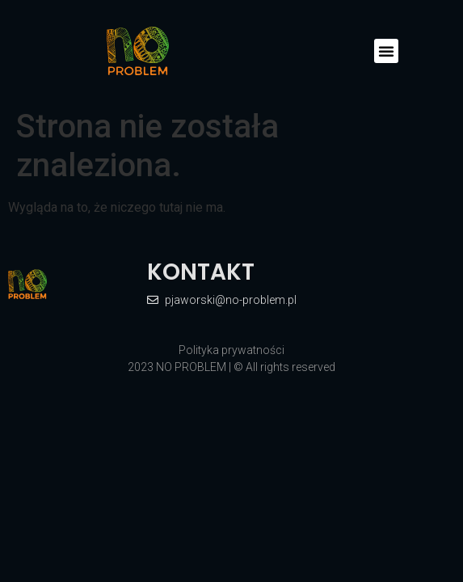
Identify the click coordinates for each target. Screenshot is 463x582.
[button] (386, 51)
